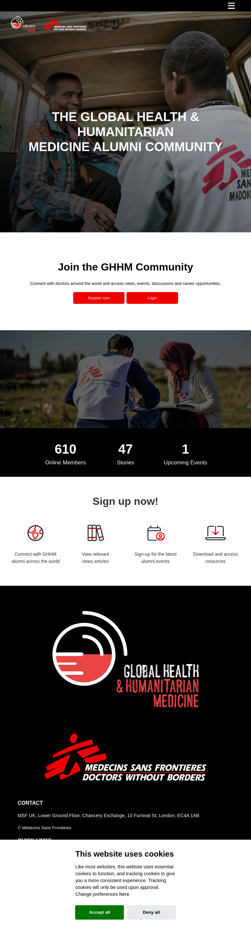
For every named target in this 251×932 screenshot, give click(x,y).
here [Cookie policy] (124, 894)
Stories (125, 462)
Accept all (99, 912)
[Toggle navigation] (231, 5)
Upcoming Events (185, 462)
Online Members (65, 462)
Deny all (151, 912)
